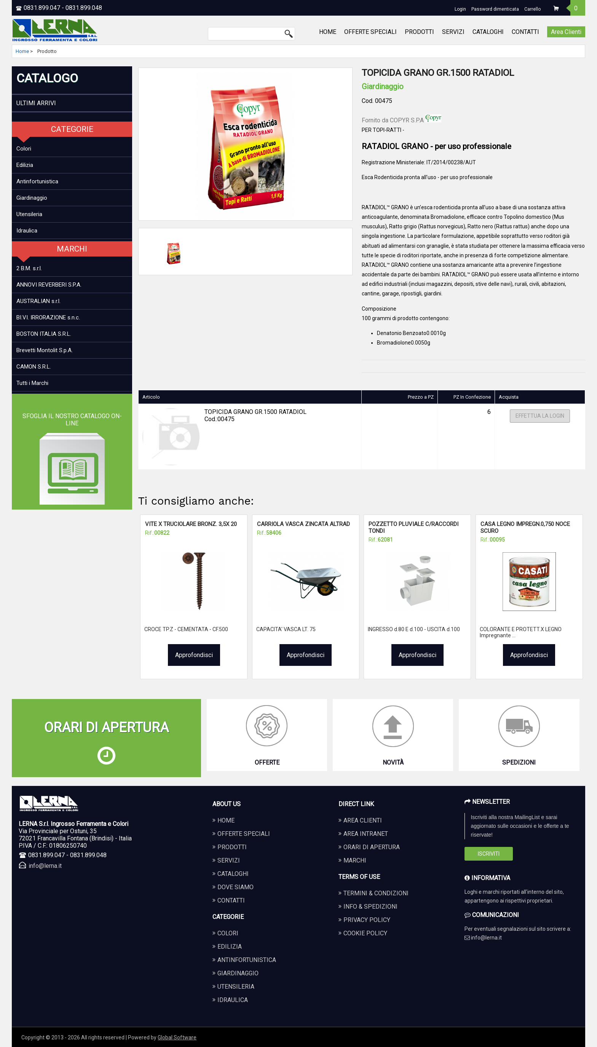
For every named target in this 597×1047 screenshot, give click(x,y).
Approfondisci (194, 655)
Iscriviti (489, 854)
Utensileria (29, 214)
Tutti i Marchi (32, 383)
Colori (23, 148)
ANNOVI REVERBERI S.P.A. (48, 284)
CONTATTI (525, 31)
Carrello (532, 9)
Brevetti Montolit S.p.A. (44, 350)
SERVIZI (453, 31)
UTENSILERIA (235, 986)
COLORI (227, 933)
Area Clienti (566, 31)
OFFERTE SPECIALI (370, 31)
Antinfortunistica (37, 181)
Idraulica (26, 230)
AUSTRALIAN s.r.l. (38, 301)
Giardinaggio (31, 197)
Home (22, 51)
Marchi (354, 860)
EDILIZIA (229, 946)
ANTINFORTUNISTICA (246, 960)
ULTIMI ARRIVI (36, 103)
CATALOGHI (488, 31)
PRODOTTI (419, 31)
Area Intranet (365, 833)
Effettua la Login (540, 416)
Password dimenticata (495, 9)
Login (460, 9)
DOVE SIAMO (235, 887)
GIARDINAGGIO (238, 973)
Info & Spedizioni (370, 906)
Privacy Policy (366, 920)
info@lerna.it (45, 865)
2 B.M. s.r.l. (29, 268)
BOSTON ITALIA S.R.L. (43, 333)
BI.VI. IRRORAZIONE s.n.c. (48, 317)
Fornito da (401, 120)
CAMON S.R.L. (33, 366)
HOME (327, 31)
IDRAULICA (232, 1000)
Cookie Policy (365, 933)
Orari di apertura (371, 847)
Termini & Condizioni (376, 893)
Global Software (177, 1037)
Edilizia (24, 165)
